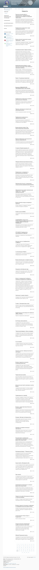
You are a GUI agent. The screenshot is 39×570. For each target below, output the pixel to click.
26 (21, 547)
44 (21, 550)
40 (31, 549)
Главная (5, 13)
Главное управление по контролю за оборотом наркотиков (9, 37)
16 (19, 545)
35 (21, 549)
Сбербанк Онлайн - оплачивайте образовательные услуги (9, 44)
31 (31, 547)
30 (29, 547)
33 (17, 549)
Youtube (14, 563)
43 (19, 550)
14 (33, 544)
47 (27, 550)
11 (27, 544)
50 (33, 550)
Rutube (11, 563)
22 (31, 545)
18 (23, 545)
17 (21, 545)
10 (25, 544)
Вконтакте (8, 563)
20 (27, 545)
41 (33, 549)
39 (29, 549)
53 (26, 552)
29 (27, 547)
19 (25, 545)
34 (19, 549)
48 (29, 550)
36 (23, 549)
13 (31, 544)
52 (24, 552)
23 (33, 545)
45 (23, 550)
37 (25, 549)
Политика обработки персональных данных (9, 567)
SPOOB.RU (34, 557)
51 (22, 552)
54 (28, 552)
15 (17, 545)
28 (25, 547)
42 (17, 550)
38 (27, 549)
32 (33, 547)
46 (25, 550)
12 (29, 544)
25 (19, 547)
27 (23, 547)
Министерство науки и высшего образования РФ (9, 34)
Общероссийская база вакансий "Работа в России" (9, 41)
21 (29, 545)
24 (17, 547)
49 (31, 550)
